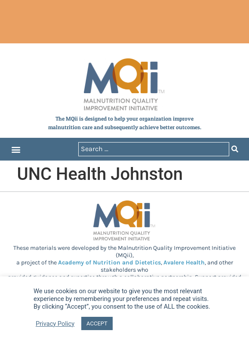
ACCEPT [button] (97, 323)
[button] (16, 149)
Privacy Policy (55, 324)
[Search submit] (234, 149)
